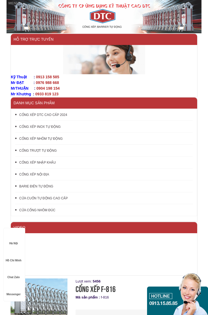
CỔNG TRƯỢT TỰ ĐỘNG (36, 150)
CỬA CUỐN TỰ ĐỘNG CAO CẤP (41, 198)
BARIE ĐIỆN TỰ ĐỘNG (34, 186)
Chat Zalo (13, 272)
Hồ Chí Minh (13, 255)
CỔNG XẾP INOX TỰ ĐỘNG (38, 127)
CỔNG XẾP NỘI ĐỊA (32, 174)
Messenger (13, 289)
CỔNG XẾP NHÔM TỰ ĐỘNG (39, 139)
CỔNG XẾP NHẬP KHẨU (35, 162)
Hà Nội (13, 238)
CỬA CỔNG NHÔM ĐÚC (35, 210)
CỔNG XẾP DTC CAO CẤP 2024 (41, 115)
